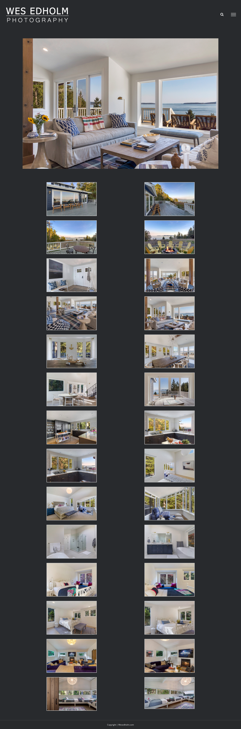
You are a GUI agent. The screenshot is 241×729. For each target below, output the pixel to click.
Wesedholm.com (126, 724)
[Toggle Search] (222, 14)
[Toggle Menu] (233, 14)
